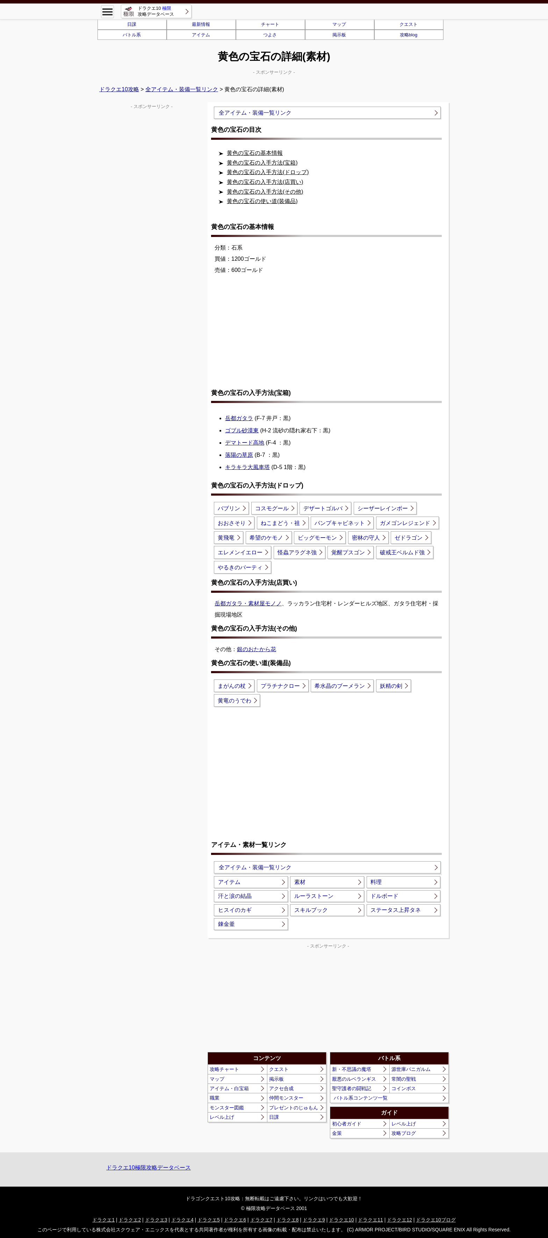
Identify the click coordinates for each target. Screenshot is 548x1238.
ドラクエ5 (208, 1220)
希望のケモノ (266, 538)
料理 (376, 882)
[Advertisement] (328, 336)
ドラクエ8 (287, 1220)
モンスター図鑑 (227, 1107)
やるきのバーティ (240, 567)
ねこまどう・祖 (280, 523)
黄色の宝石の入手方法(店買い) (265, 182)
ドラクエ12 (399, 1220)
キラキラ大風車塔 (247, 467)
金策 (337, 1133)
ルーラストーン (313, 896)
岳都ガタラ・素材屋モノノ (248, 603)
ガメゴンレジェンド (405, 523)
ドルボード (384, 896)
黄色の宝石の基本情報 (255, 153)
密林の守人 (366, 538)
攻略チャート (224, 1069)
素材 (299, 882)
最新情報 (201, 24)
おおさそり (232, 523)
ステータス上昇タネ (395, 910)
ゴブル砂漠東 (242, 430)
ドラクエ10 (341, 1220)
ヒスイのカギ (235, 910)
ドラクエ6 (235, 1220)
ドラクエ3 (156, 1220)
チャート (270, 24)
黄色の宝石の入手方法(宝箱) (262, 163)
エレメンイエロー (240, 552)
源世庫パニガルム (411, 1069)
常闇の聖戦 (403, 1079)
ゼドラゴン (409, 538)
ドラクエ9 (314, 1220)
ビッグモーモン (317, 538)
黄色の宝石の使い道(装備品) (262, 201)
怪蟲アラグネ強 (297, 552)
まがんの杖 (232, 686)
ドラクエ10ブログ (436, 1220)
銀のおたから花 (256, 649)
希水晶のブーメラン (340, 686)
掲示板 (339, 34)
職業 (214, 1098)
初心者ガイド (346, 1124)
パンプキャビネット (340, 523)
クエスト (408, 24)
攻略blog (409, 34)
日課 (131, 24)
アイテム (201, 34)
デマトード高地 (244, 443)
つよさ (270, 34)
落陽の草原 (239, 455)
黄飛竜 (226, 538)
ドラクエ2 (129, 1220)
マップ (339, 24)
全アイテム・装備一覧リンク (181, 89)
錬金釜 (226, 924)
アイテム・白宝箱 (229, 1088)
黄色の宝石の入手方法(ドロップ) (268, 172)
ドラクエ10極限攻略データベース (148, 1168)
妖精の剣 (391, 686)
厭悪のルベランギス (354, 1079)
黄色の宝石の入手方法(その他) (265, 192)
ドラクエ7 (261, 1220)
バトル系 (132, 34)
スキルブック (311, 910)
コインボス (403, 1088)
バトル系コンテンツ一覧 (361, 1098)
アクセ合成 (281, 1088)
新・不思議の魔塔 (351, 1069)
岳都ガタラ (239, 418)
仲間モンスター (286, 1098)
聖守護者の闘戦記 (351, 1088)
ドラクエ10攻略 (119, 89)
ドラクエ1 (103, 1220)
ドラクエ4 (182, 1220)
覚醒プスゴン (348, 552)
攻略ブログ (403, 1133)
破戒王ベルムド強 (402, 552)
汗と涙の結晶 (235, 896)
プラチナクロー (280, 686)
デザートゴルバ (322, 508)
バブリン (229, 508)
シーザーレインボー (383, 508)
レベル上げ (222, 1117)
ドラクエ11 (370, 1220)
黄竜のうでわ (234, 701)
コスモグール (272, 508)
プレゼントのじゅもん (293, 1107)
